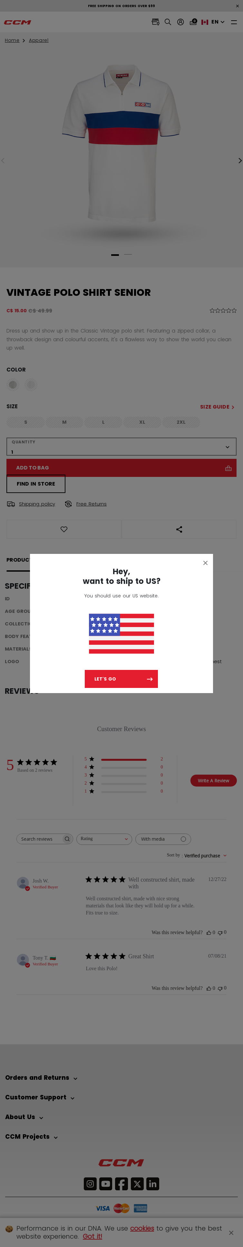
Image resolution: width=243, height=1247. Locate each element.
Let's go (105, 679)
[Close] (205, 562)
